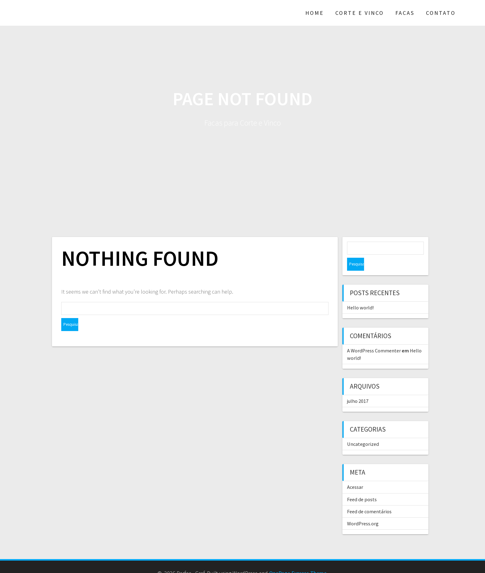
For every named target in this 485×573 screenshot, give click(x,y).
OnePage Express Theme (298, 560)
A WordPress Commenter (374, 337)
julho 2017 (357, 388)
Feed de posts (362, 486)
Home (314, 12)
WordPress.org (363, 510)
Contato (441, 12)
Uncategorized (363, 431)
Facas (404, 12)
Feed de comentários (369, 498)
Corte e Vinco (359, 12)
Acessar (355, 474)
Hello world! (360, 294)
